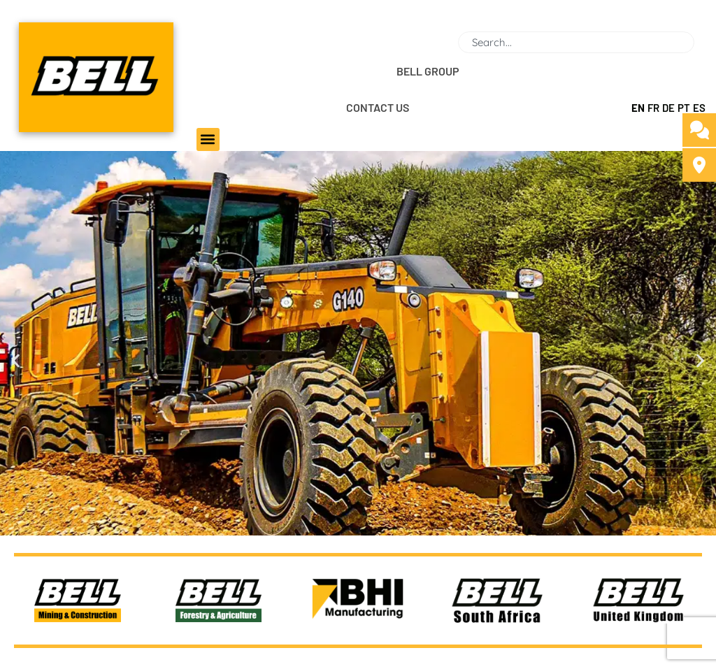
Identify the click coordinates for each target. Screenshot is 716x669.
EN (638, 107)
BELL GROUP (427, 71)
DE (668, 107)
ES (699, 107)
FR (653, 107)
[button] (208, 139)
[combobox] (576, 42)
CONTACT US (377, 107)
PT (684, 107)
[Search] (700, 42)
